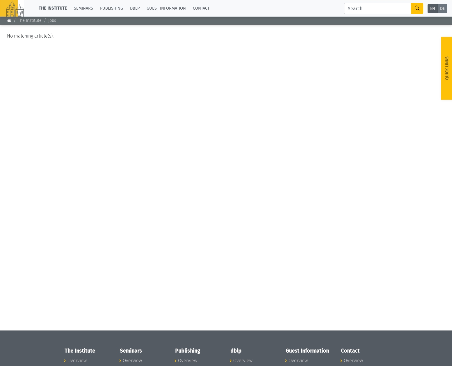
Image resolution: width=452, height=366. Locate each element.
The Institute (30, 20)
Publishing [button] (111, 8)
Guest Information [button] (166, 8)
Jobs (52, 20)
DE (442, 8)
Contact (201, 8)
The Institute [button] (53, 8)
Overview (77, 360)
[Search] (377, 8)
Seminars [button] (83, 8)
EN (432, 8)
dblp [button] (135, 8)
